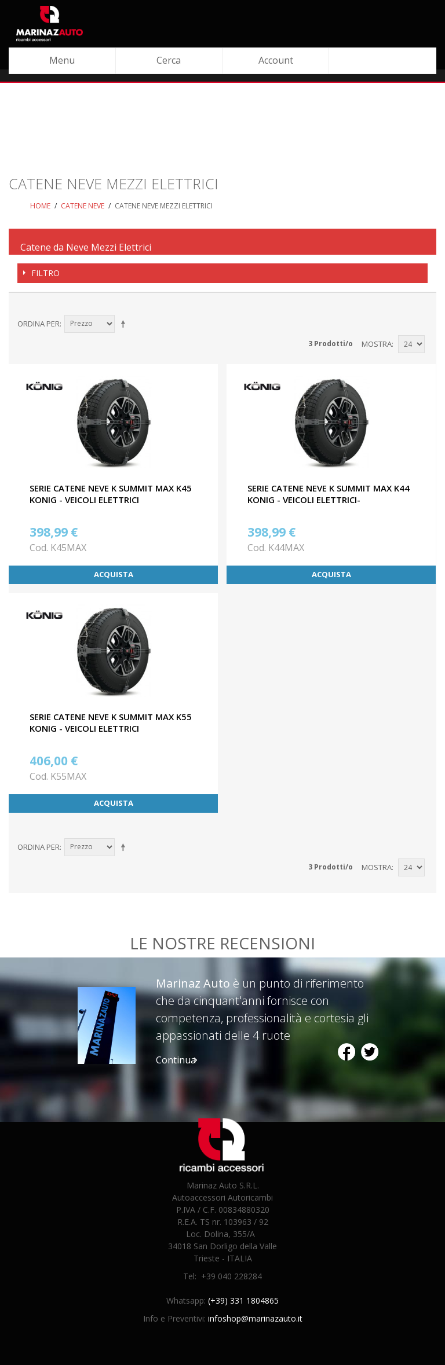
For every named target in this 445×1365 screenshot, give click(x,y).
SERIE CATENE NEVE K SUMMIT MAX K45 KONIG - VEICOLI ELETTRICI (111, 493)
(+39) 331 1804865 (243, 1300)
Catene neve (82, 206)
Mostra (377, 344)
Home (40, 206)
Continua (176, 1060)
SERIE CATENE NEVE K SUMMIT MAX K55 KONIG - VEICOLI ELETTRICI (111, 722)
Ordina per (38, 323)
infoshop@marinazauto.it (255, 1318)
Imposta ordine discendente (125, 323)
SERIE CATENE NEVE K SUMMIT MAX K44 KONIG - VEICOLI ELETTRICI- (328, 493)
